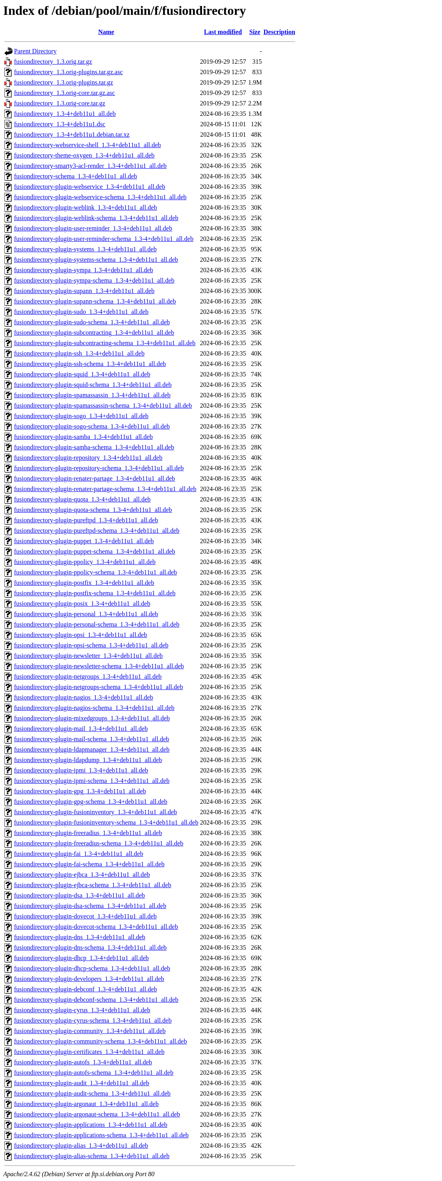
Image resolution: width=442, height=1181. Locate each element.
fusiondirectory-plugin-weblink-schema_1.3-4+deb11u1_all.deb (96, 217)
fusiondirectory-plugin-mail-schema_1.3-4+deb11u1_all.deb (91, 739)
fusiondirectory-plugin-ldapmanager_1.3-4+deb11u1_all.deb (92, 749)
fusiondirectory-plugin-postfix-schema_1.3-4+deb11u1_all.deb (95, 593)
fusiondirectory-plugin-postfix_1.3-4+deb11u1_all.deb (84, 582)
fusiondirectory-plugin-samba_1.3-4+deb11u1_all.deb (83, 436)
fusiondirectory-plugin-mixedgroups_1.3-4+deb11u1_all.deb (92, 718)
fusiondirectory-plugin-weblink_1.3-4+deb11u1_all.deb (85, 207)
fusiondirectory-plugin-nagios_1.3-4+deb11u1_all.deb (83, 697)
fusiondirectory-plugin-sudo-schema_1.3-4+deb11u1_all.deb (92, 322)
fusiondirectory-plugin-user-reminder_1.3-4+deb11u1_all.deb (93, 228)
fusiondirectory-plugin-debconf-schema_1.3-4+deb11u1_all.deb (96, 999)
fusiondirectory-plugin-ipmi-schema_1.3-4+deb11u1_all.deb (92, 780)
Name (106, 31)
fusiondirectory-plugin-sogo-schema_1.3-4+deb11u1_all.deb (92, 426)
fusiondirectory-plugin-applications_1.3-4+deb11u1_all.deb (91, 1124)
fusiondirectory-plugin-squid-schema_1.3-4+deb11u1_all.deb (93, 384)
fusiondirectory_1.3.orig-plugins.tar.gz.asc (68, 72)
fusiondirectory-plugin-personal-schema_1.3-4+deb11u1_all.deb (97, 624)
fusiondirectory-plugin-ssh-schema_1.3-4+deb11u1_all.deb (90, 363)
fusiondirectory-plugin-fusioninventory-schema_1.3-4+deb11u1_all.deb (106, 822)
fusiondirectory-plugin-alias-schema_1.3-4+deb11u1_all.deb (92, 1156)
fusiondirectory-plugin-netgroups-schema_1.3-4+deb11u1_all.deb (98, 687)
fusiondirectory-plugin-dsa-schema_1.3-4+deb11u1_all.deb (90, 905)
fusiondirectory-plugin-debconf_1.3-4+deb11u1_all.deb (85, 989)
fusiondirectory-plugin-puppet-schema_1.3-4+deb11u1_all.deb (94, 551)
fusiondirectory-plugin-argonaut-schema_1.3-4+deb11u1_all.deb (97, 1114)
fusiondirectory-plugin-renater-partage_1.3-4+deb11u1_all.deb (94, 478)
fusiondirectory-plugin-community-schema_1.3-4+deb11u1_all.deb (100, 1041)
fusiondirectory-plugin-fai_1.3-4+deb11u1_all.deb (78, 853)
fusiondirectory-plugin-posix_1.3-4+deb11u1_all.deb (82, 603)
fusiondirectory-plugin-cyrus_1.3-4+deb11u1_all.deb (82, 1010)
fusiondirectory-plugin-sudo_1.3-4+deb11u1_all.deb (81, 311)
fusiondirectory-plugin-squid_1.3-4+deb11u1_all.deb (82, 374)
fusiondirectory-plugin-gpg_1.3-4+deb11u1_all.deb (80, 791)
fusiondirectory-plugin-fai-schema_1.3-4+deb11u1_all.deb (89, 864)
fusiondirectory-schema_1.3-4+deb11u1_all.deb (75, 176)
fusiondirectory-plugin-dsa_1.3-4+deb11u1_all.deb (79, 895)
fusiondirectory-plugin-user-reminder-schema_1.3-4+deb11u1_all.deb (104, 238)
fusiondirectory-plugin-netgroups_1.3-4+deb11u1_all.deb (87, 676)
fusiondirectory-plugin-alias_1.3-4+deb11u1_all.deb (81, 1145)
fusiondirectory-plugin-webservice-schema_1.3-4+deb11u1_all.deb (100, 197)
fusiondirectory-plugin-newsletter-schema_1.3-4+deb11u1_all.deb (99, 666)
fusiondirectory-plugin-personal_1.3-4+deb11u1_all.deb (86, 614)
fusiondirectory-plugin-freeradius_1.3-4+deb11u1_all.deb (88, 832)
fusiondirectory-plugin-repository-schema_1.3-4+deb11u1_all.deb (99, 468)
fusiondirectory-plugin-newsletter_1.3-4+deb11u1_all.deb (88, 655)
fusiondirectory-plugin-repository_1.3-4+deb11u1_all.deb (88, 457)
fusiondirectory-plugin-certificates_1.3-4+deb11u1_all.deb (89, 1051)
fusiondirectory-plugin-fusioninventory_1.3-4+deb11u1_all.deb (95, 812)
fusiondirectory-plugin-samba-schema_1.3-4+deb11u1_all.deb (94, 447)
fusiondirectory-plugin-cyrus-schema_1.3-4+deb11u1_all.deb (93, 1020)
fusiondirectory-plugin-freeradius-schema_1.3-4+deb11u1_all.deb (99, 843)
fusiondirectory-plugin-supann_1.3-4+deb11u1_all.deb (84, 290)
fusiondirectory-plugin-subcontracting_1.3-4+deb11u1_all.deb (94, 332)
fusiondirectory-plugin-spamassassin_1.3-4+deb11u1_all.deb (92, 395)
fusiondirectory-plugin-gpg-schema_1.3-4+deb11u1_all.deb (91, 801)
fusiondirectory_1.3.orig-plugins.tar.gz (63, 82)
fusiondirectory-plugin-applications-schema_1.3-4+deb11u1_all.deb (101, 1135)
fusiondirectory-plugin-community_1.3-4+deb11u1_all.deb (89, 1030)
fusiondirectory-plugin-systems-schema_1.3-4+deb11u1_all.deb (96, 259)
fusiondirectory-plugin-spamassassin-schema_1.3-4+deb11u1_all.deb (103, 405)
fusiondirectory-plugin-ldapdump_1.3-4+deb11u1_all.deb (88, 759)
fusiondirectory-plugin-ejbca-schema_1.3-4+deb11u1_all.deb (92, 885)
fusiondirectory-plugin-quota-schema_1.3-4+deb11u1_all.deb (93, 509)
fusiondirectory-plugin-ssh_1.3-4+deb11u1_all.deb (79, 353)
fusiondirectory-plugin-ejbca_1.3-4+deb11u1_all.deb (82, 874)
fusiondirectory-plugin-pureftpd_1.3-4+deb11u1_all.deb (86, 520)
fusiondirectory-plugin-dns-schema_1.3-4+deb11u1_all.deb (90, 947)
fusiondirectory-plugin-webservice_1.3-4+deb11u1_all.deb (89, 186)
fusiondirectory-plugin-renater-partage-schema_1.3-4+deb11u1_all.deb (105, 488)
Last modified (223, 31)
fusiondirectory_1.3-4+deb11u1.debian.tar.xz (71, 134)
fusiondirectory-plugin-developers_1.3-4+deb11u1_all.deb (89, 978)
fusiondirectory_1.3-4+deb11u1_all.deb (65, 113)
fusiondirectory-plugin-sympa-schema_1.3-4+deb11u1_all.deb (94, 280)
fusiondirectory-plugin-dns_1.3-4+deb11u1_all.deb (79, 937)
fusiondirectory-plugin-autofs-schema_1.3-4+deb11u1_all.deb (94, 1072)
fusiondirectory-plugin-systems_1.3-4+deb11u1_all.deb (85, 249)
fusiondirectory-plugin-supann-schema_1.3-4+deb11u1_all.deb (95, 301)
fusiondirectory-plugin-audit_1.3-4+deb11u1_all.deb (81, 1083)
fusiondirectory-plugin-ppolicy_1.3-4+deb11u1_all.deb (84, 561)
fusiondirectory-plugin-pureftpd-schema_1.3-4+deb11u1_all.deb (97, 530)
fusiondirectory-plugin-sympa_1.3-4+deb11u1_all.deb (83, 270)
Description (279, 31)
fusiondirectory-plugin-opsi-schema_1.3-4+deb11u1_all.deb (91, 645)
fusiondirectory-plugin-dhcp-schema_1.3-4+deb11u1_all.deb (92, 968)
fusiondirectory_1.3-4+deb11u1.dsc (59, 124)
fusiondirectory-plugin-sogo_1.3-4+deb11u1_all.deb (81, 416)
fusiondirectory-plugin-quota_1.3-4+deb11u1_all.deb (82, 499)
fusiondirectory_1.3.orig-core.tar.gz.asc (64, 92)
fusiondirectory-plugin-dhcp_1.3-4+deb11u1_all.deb (81, 958)
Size (254, 31)
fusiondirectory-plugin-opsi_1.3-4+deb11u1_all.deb (80, 634)
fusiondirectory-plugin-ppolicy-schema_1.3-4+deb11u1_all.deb (95, 572)
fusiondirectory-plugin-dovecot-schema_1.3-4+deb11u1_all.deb (96, 926)
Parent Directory (35, 51)
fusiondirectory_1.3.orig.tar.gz (53, 61)
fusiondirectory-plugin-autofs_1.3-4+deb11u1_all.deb (83, 1062)
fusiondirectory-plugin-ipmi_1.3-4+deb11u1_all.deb (81, 770)
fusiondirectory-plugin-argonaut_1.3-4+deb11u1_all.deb (86, 1103)
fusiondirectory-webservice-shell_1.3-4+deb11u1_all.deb (87, 145)
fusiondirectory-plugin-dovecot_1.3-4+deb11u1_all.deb (85, 916)
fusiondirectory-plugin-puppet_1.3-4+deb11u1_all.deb (84, 541)
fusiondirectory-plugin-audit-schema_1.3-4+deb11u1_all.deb (92, 1093)
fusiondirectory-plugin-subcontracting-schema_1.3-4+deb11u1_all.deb (105, 343)
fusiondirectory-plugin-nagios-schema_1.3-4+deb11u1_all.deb (94, 707)
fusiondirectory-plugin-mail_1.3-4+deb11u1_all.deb (81, 728)
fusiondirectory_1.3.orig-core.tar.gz (59, 103)
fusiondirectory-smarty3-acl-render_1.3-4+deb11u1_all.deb (90, 165)
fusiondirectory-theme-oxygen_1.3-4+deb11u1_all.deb (84, 155)
